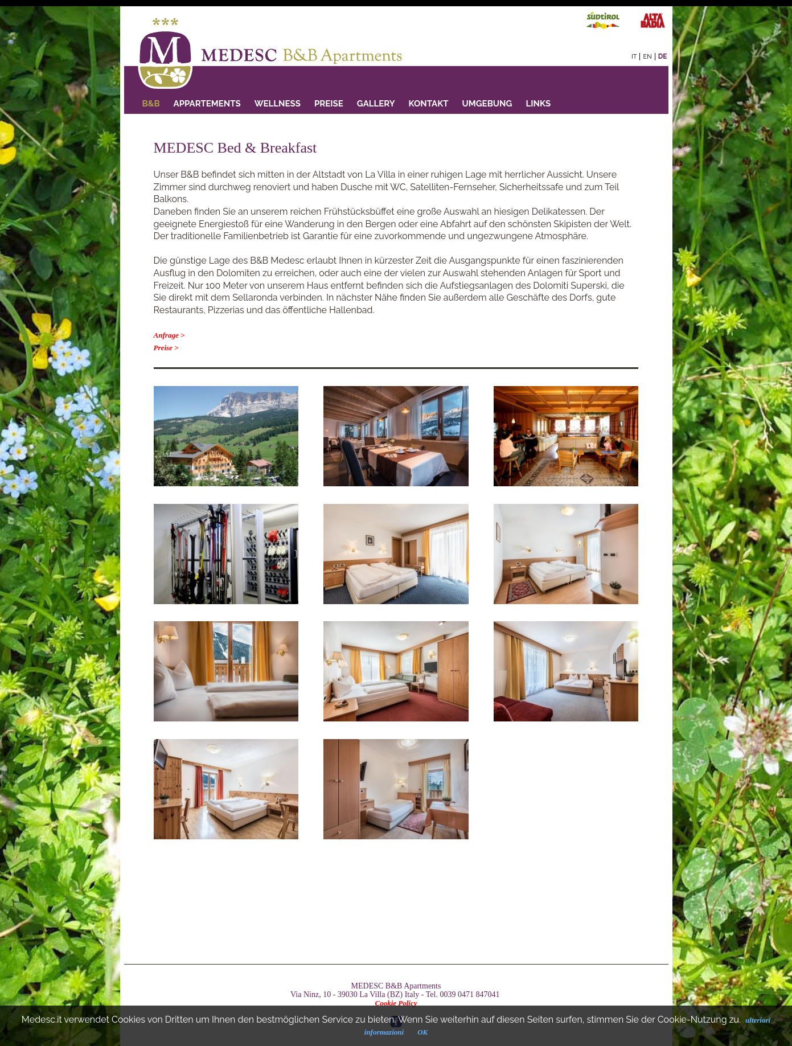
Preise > (166, 347)
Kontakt (429, 104)
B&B (151, 104)
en (647, 56)
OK (422, 1032)
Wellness (278, 104)
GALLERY (376, 104)
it (634, 56)
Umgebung (487, 104)
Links (538, 104)
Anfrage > (169, 335)
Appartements (207, 104)
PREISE (328, 104)
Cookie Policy (396, 1003)
